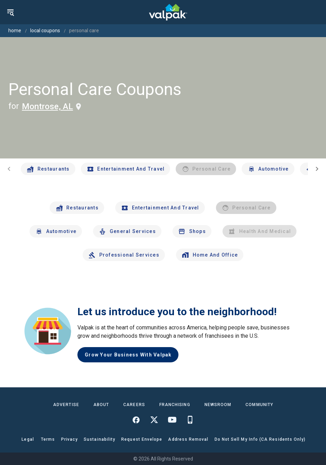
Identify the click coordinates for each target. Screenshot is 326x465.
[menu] (10, 12)
